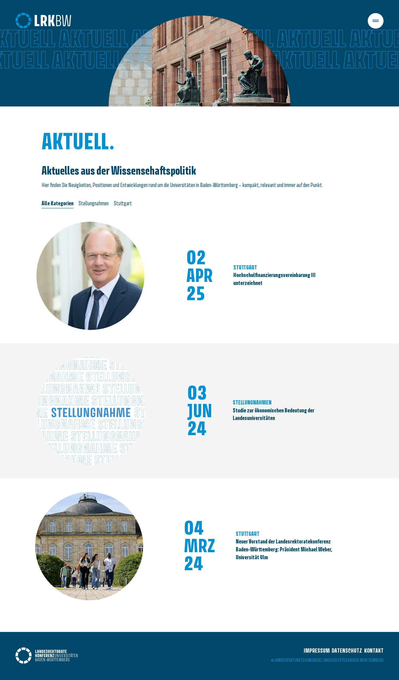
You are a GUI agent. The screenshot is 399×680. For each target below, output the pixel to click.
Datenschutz (347, 651)
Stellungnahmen (94, 204)
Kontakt (374, 651)
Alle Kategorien (57, 204)
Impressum (317, 651)
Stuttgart (123, 204)
